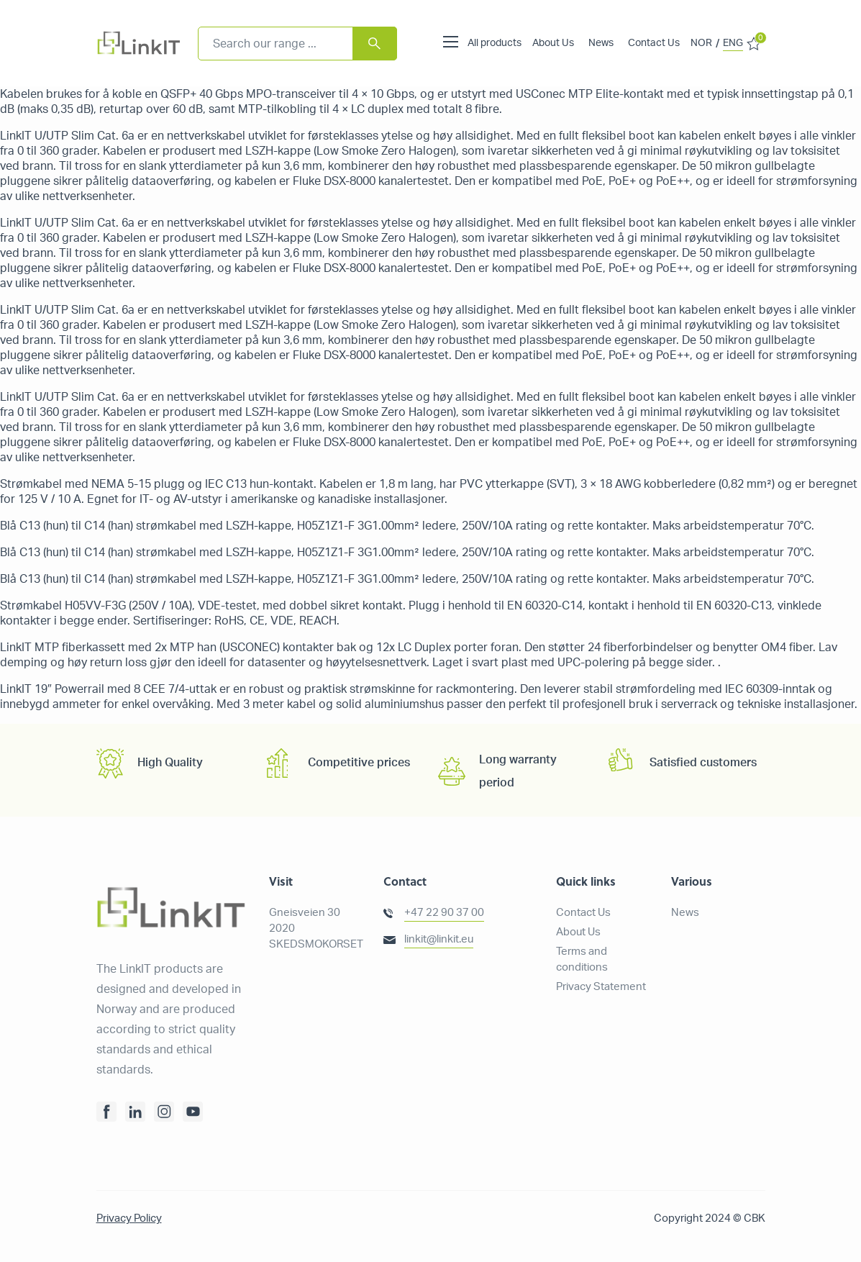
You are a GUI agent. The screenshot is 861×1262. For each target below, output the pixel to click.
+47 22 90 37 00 (444, 912)
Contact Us (654, 43)
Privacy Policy (129, 1218)
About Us (553, 43)
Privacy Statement (601, 986)
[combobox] (297, 43)
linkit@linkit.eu (438, 939)
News (601, 43)
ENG (733, 43)
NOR (701, 43)
